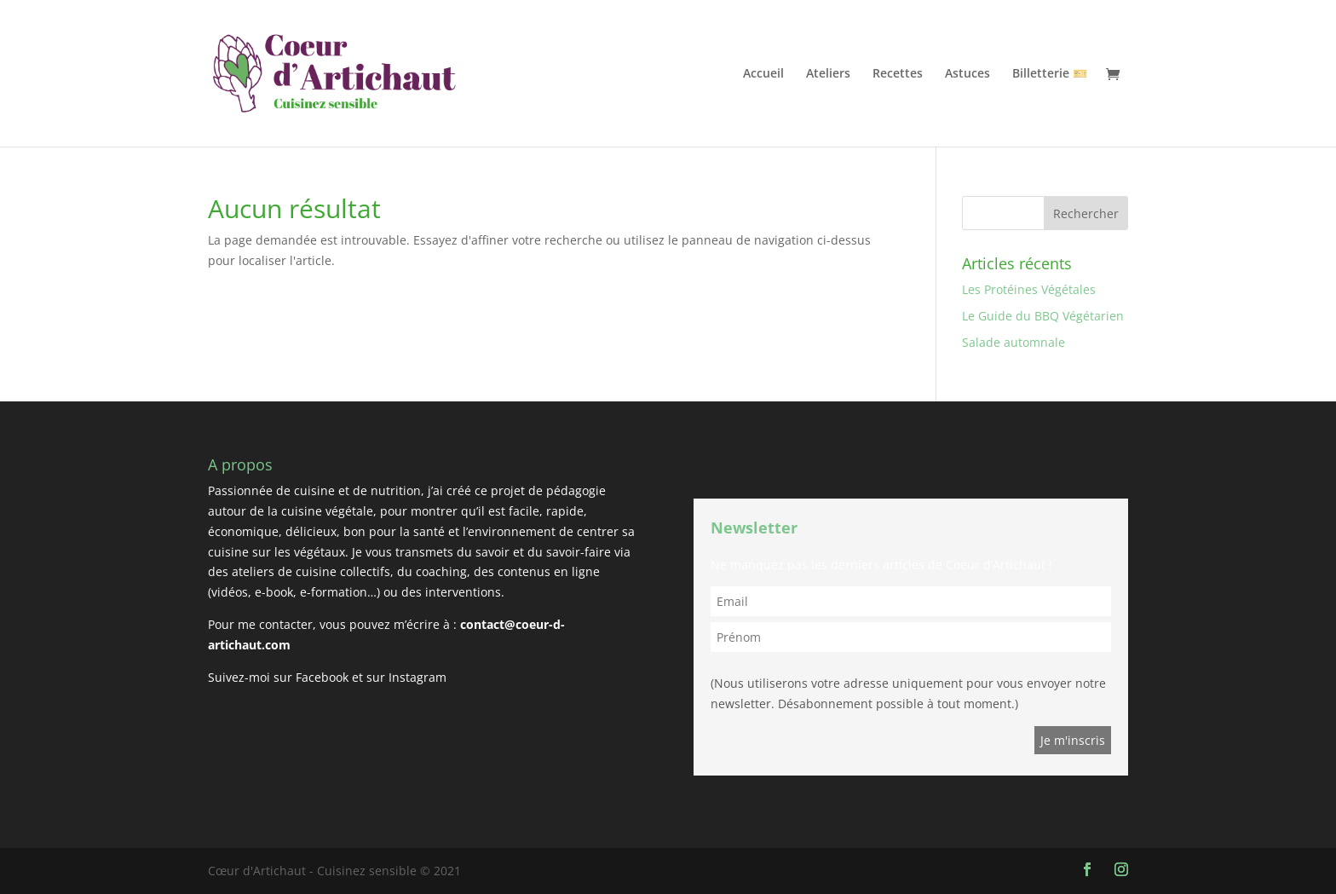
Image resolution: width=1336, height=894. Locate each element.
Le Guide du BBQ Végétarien (1043, 316)
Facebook (322, 677)
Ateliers (828, 74)
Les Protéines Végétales (1029, 289)
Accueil (763, 74)
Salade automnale (1013, 342)
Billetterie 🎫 (1049, 74)
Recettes (897, 74)
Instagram (417, 677)
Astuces (967, 74)
